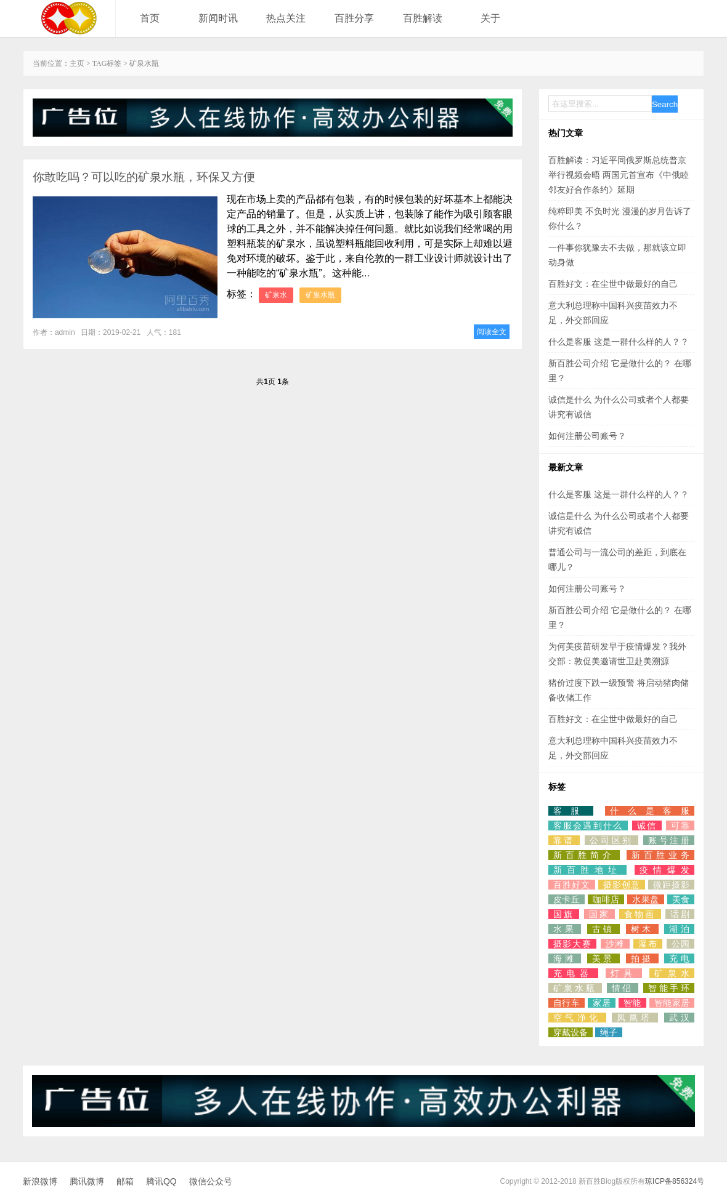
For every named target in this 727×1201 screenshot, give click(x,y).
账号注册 (668, 840)
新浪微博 (40, 1181)
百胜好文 (571, 885)
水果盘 (645, 899)
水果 (565, 929)
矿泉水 (276, 295)
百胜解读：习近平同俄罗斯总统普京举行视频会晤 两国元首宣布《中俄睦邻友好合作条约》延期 (618, 175)
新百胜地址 (587, 870)
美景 (603, 958)
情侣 (622, 988)
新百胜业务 (660, 855)
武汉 (679, 1017)
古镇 (603, 929)
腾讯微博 (87, 1181)
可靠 (680, 825)
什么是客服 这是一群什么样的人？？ (618, 342)
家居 (602, 1003)
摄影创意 (621, 885)
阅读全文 (491, 331)
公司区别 (611, 840)
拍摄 (642, 958)
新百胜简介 (584, 855)
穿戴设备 (570, 1032)
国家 (599, 914)
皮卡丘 (566, 899)
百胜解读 (422, 18)
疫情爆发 (664, 870)
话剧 (679, 914)
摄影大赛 (572, 944)
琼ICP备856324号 (674, 1181)
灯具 (624, 973)
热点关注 (286, 18)
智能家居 (671, 1003)
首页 (150, 18)
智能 (632, 1003)
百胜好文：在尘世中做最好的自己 (613, 284)
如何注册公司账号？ (587, 436)
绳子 (608, 1032)
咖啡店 (606, 899)
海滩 (565, 958)
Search (665, 104)
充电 (679, 958)
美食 (680, 899)
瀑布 (647, 944)
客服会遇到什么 (588, 825)
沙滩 (615, 944)
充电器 (573, 973)
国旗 (563, 914)
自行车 (566, 1003)
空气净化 (577, 1017)
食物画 (640, 914)
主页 (77, 63)
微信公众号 (210, 1181)
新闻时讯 (218, 18)
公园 (681, 944)
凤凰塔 (634, 1017)
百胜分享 (354, 18)
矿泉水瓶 (320, 295)
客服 (570, 811)
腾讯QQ (161, 1181)
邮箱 (125, 1181)
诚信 (647, 825)
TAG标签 (107, 63)
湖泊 (679, 929)
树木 (642, 929)
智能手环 (668, 988)
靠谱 (564, 840)
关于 (490, 18)
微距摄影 (671, 885)
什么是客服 (649, 811)
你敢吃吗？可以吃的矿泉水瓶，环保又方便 (144, 177)
